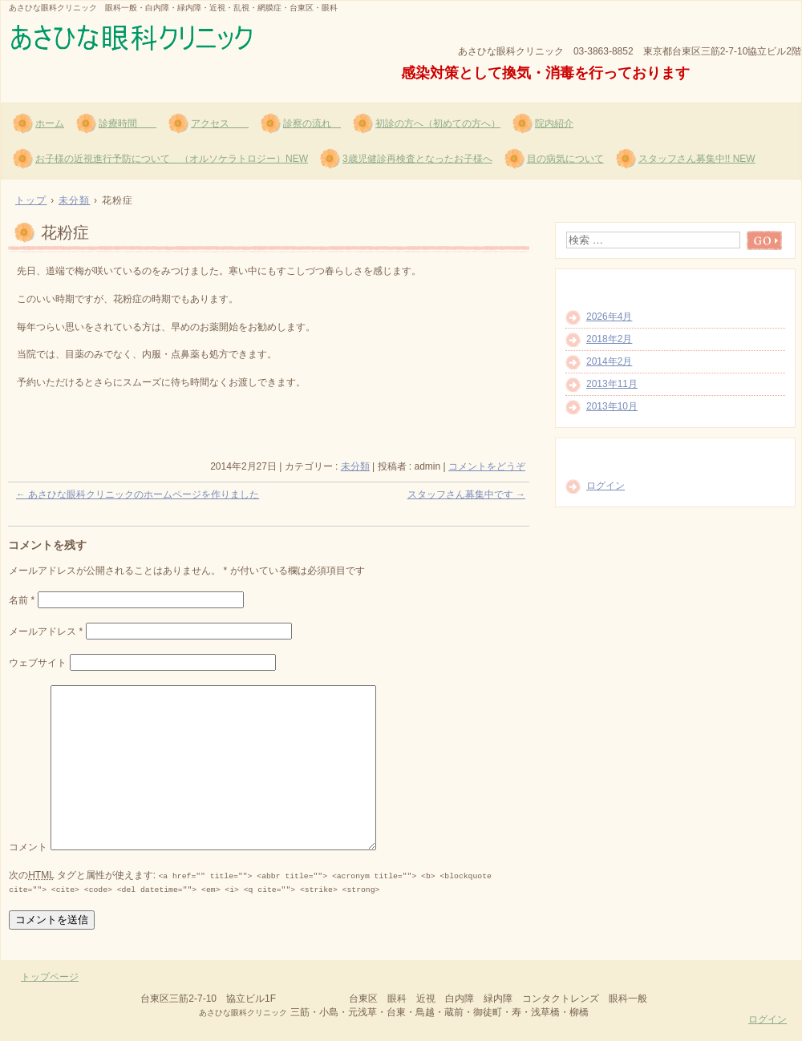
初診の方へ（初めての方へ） (437, 123)
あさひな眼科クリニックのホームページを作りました (137, 494)
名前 (21, 600)
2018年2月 (609, 339)
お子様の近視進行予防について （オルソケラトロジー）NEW (171, 158)
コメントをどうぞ (486, 466)
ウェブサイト (38, 662)
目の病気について (565, 158)
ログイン (605, 485)
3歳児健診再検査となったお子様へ (417, 158)
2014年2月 (609, 361)
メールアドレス (46, 631)
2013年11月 (612, 383)
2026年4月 (609, 316)
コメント (28, 847)
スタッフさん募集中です (466, 494)
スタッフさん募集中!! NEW (696, 158)
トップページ (50, 976)
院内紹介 (554, 123)
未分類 (355, 466)
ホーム (49, 123)
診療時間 (127, 123)
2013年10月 (612, 406)
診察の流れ (312, 123)
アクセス (220, 123)
